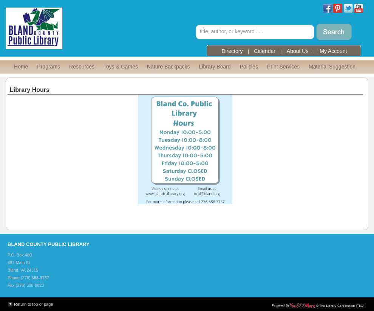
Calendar (264, 51)
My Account (333, 51)
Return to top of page (33, 304)
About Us (298, 51)
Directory (232, 51)
